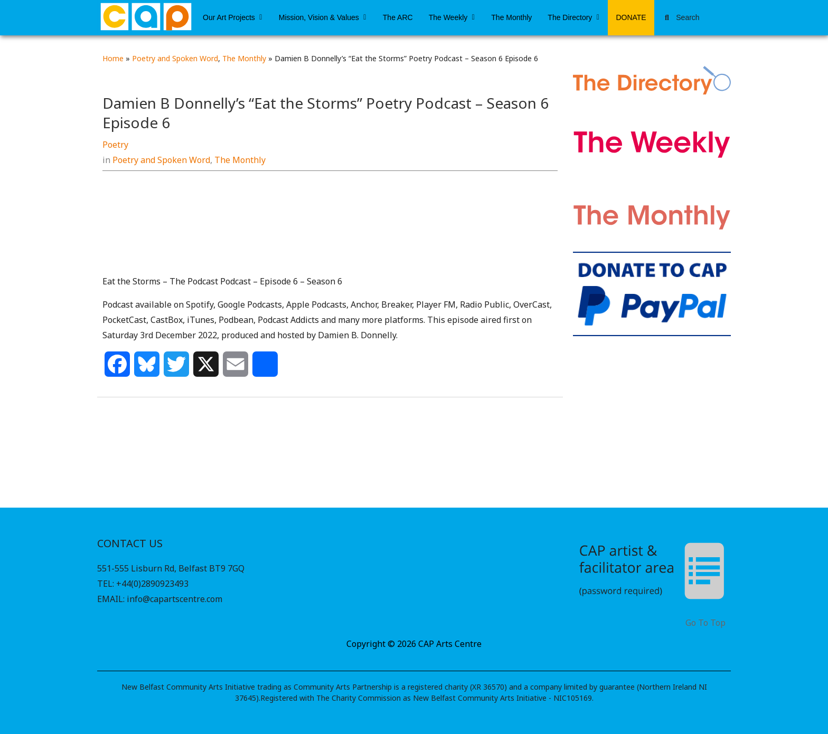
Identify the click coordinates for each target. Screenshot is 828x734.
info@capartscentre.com (174, 599)
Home (113, 58)
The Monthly (244, 58)
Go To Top (705, 622)
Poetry (115, 144)
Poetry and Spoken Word (175, 58)
